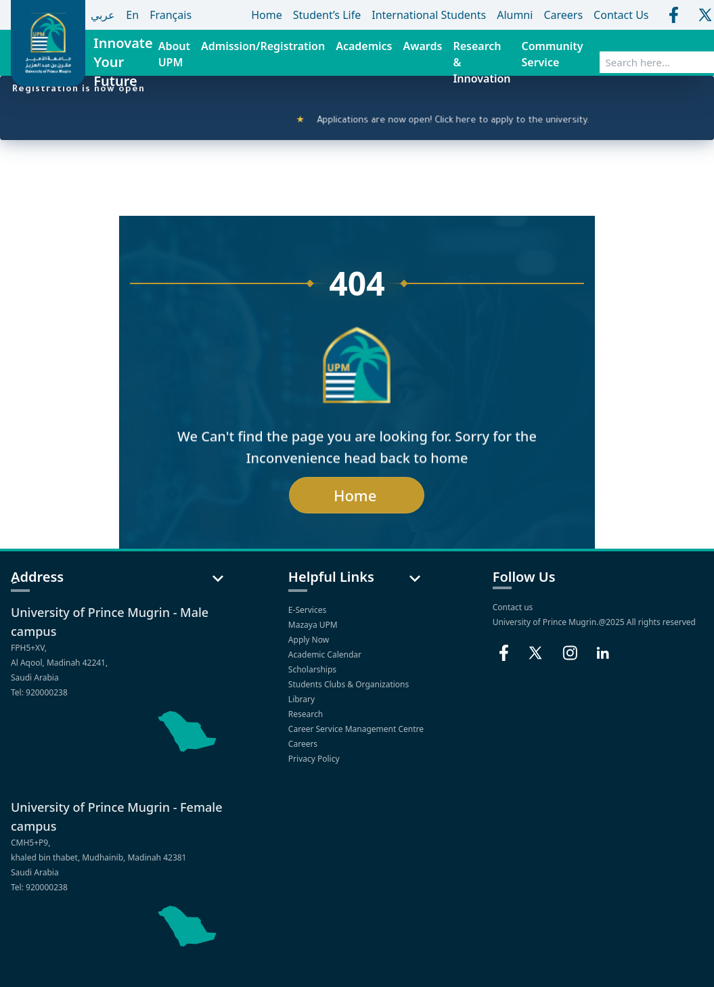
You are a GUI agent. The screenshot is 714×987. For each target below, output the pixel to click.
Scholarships (313, 669)
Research (307, 714)
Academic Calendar (325, 654)
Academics (364, 46)
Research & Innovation (481, 62)
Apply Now (309, 639)
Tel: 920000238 (39, 692)
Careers (303, 744)
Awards (422, 46)
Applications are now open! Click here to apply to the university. (455, 121)
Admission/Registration (263, 46)
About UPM (174, 54)
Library (302, 699)
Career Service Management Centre (357, 729)
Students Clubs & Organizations (349, 684)
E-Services (307, 610)
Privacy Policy (315, 758)
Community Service (552, 54)
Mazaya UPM (313, 624)
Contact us (513, 607)
